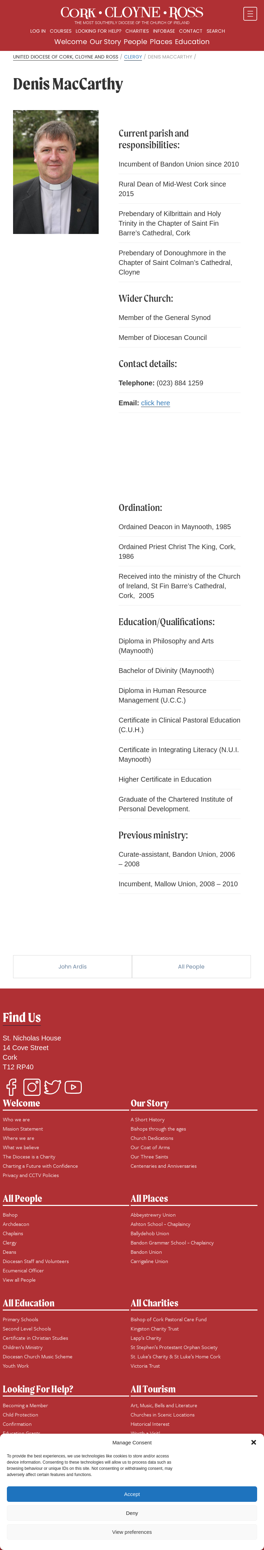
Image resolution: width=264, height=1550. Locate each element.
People (135, 41)
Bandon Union (146, 1251)
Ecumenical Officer (23, 1270)
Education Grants (21, 1433)
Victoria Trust (145, 1365)
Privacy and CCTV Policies (31, 1175)
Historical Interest (150, 1424)
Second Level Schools (27, 1328)
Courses (61, 31)
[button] (253, 1442)
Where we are (18, 1138)
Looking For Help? (38, 1389)
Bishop (10, 1214)
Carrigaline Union (149, 1261)
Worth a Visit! (145, 1433)
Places (161, 41)
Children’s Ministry (23, 1347)
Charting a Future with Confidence (40, 1165)
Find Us (22, 1017)
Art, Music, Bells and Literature (164, 1405)
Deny (132, 1513)
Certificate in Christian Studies (35, 1337)
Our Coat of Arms (150, 1147)
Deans (9, 1251)
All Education (29, 1303)
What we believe (21, 1147)
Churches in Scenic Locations (163, 1414)
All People (191, 967)
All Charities (154, 1303)
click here (155, 403)
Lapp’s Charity (146, 1337)
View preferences (132, 1532)
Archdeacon (16, 1224)
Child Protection (20, 1414)
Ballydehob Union (150, 1233)
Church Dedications (152, 1138)
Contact (190, 31)
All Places (149, 1198)
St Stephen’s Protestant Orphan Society (174, 1347)
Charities (137, 31)
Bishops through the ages (158, 1128)
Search (216, 31)
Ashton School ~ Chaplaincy (160, 1224)
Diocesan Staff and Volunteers (36, 1261)
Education (192, 41)
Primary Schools (20, 1319)
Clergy (133, 56)
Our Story (105, 41)
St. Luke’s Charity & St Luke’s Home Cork (176, 1356)
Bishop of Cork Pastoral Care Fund (169, 1319)
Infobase (164, 31)
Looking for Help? (98, 31)
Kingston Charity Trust (155, 1328)
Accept (132, 1494)
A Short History (148, 1119)
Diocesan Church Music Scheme (38, 1356)
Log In (38, 31)
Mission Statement (23, 1128)
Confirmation (17, 1424)
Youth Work (16, 1365)
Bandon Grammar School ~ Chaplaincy (172, 1242)
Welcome (70, 41)
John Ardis (72, 967)
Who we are (16, 1119)
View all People (19, 1279)
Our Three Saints (149, 1156)
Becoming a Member (25, 1405)
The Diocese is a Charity (29, 1156)
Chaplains (13, 1233)
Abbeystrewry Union (153, 1214)
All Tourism (153, 1389)
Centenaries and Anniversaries (164, 1165)
